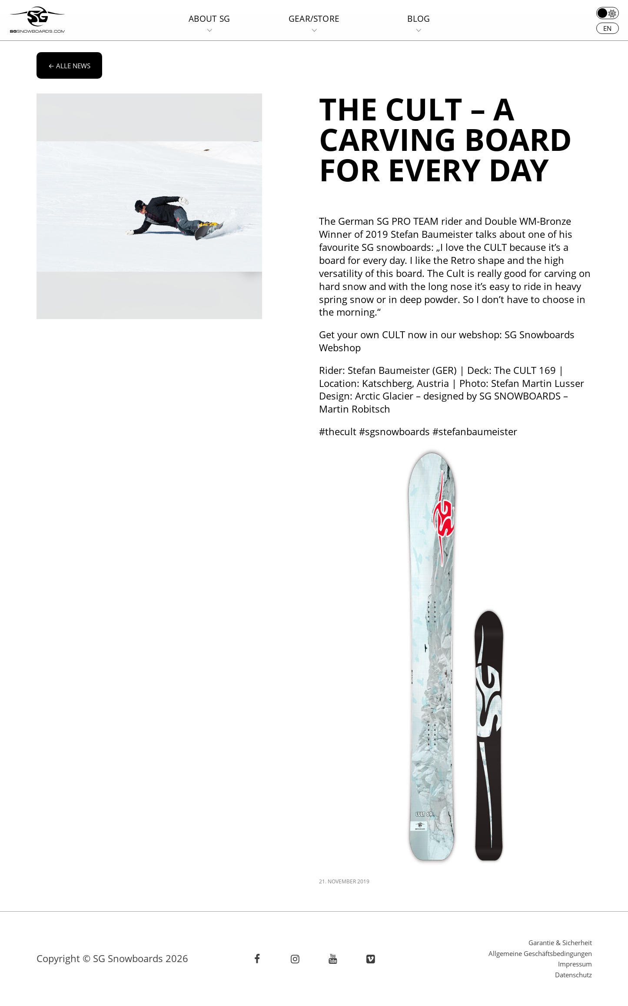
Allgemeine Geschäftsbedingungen (540, 953)
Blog (418, 18)
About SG (209, 18)
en (607, 28)
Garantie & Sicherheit (560, 942)
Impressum (575, 963)
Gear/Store (314, 18)
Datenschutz (573, 974)
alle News (69, 65)
